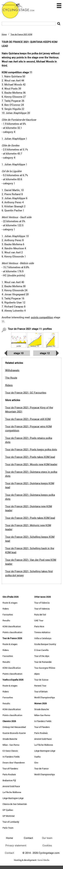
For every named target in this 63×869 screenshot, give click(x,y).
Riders (6, 608)
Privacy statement (15, 845)
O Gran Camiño (41, 650)
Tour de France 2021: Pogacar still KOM (28, 419)
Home (4, 34)
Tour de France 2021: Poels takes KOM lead (30, 457)
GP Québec (8, 809)
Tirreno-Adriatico (42, 632)
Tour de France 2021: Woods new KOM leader (31, 464)
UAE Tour (38, 620)
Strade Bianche (10, 738)
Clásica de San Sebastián (15, 804)
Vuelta (37, 756)
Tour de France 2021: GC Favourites (25, 392)
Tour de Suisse (41, 679)
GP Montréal (8, 815)
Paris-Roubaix (9, 774)
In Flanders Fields (11, 756)
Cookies (47, 845)
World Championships (44, 697)
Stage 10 (18, 353)
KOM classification (12, 626)
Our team (47, 838)
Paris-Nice (39, 626)
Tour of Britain (41, 691)
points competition (42, 317)
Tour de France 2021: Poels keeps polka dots (31, 449)
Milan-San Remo (42, 715)
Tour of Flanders (10, 768)
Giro (36, 762)
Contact (9, 852)
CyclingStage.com (20, 10)
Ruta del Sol (40, 614)
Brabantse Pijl (9, 780)
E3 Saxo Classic (10, 750)
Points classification (12, 632)
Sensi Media (43, 860)
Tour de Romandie (43, 661)
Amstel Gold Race (11, 786)
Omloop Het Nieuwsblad (14, 727)
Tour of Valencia (42, 602)
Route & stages (10, 602)
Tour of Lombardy (11, 821)
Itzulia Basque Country (45, 644)
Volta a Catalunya (42, 638)
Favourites (8, 614)
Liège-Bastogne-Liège (13, 798)
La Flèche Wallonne (12, 792)
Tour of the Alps (41, 656)
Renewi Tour (40, 685)
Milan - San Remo (11, 744)
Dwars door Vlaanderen (14, 762)
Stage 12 (45, 353)
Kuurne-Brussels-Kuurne (14, 732)
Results (6, 620)
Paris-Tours (8, 827)
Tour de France (41, 768)
